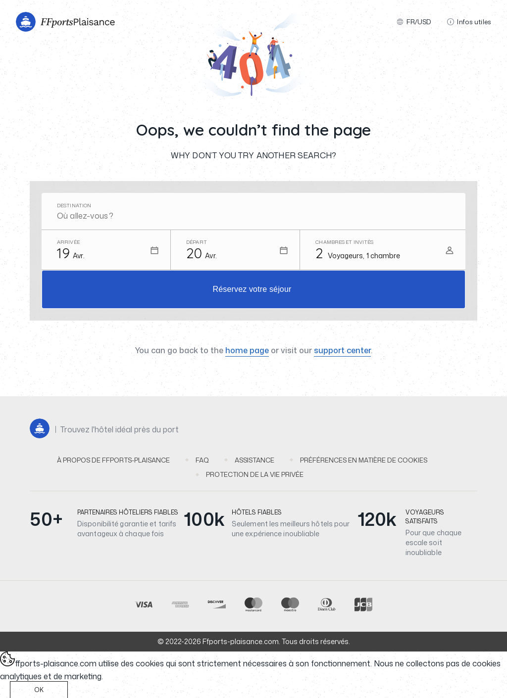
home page (247, 350)
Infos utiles (469, 21)
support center (342, 350)
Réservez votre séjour (252, 289)
